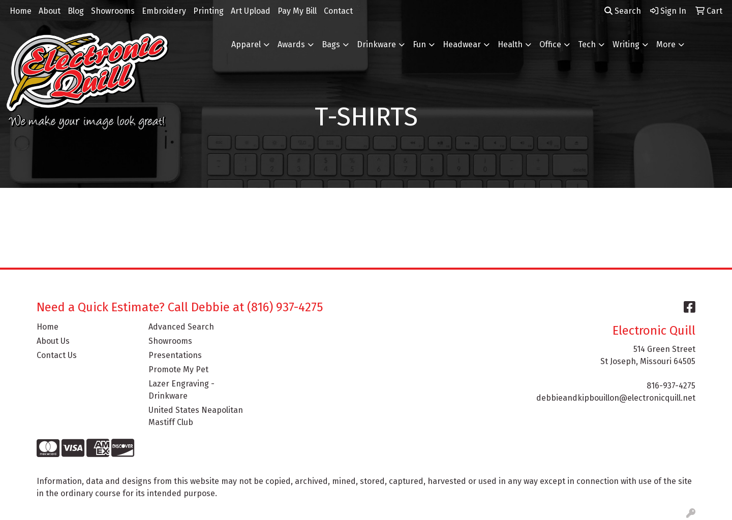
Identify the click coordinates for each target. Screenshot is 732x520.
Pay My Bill (297, 11)
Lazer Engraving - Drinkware (181, 390)
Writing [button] (626, 44)
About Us (53, 341)
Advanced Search (181, 327)
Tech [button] (587, 44)
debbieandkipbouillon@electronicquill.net (615, 398)
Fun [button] (419, 44)
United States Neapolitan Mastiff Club (195, 416)
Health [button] (510, 44)
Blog (76, 11)
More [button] (666, 44)
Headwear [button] (462, 44)
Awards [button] (291, 44)
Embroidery (164, 11)
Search (622, 11)
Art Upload (250, 11)
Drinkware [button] (376, 44)
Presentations (175, 355)
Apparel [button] (246, 44)
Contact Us (57, 355)
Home (21, 11)
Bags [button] (331, 44)
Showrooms (113, 11)
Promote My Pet (178, 369)
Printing (208, 11)
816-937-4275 (671, 386)
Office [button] (550, 44)
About (49, 11)
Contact (338, 11)
